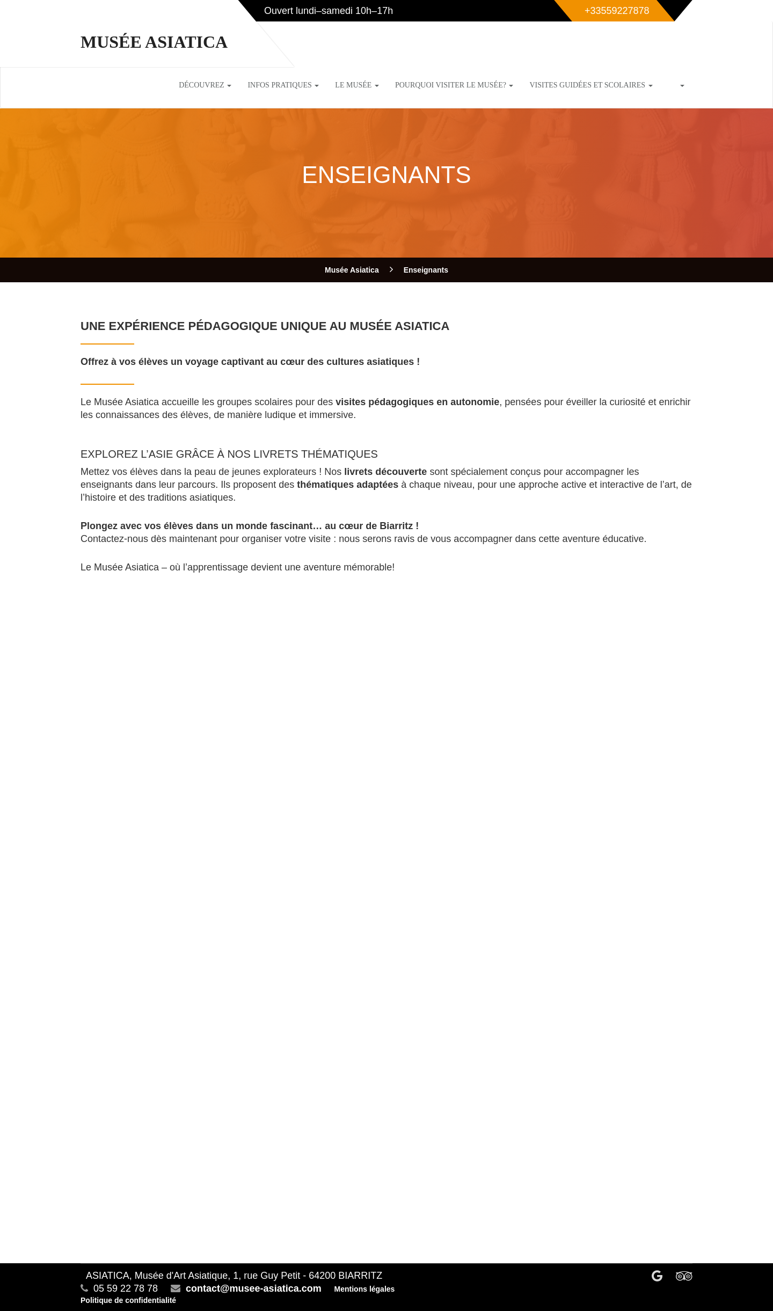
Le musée (357, 85)
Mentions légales (364, 1289)
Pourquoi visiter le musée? (454, 85)
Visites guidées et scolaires (590, 85)
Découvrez (205, 85)
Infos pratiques (283, 85)
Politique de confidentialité (128, 1300)
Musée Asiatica (154, 42)
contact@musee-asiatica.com (254, 1288)
